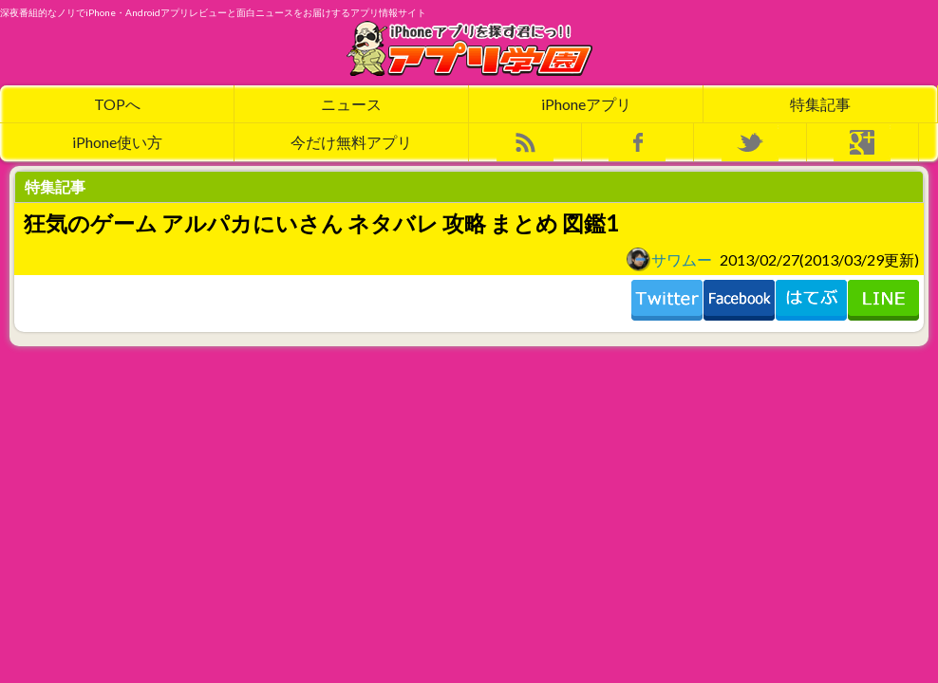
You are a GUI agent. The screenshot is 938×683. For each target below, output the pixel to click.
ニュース (351, 104)
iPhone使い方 (117, 142)
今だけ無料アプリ (351, 142)
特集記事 (820, 104)
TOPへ (117, 104)
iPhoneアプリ (586, 104)
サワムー (669, 259)
